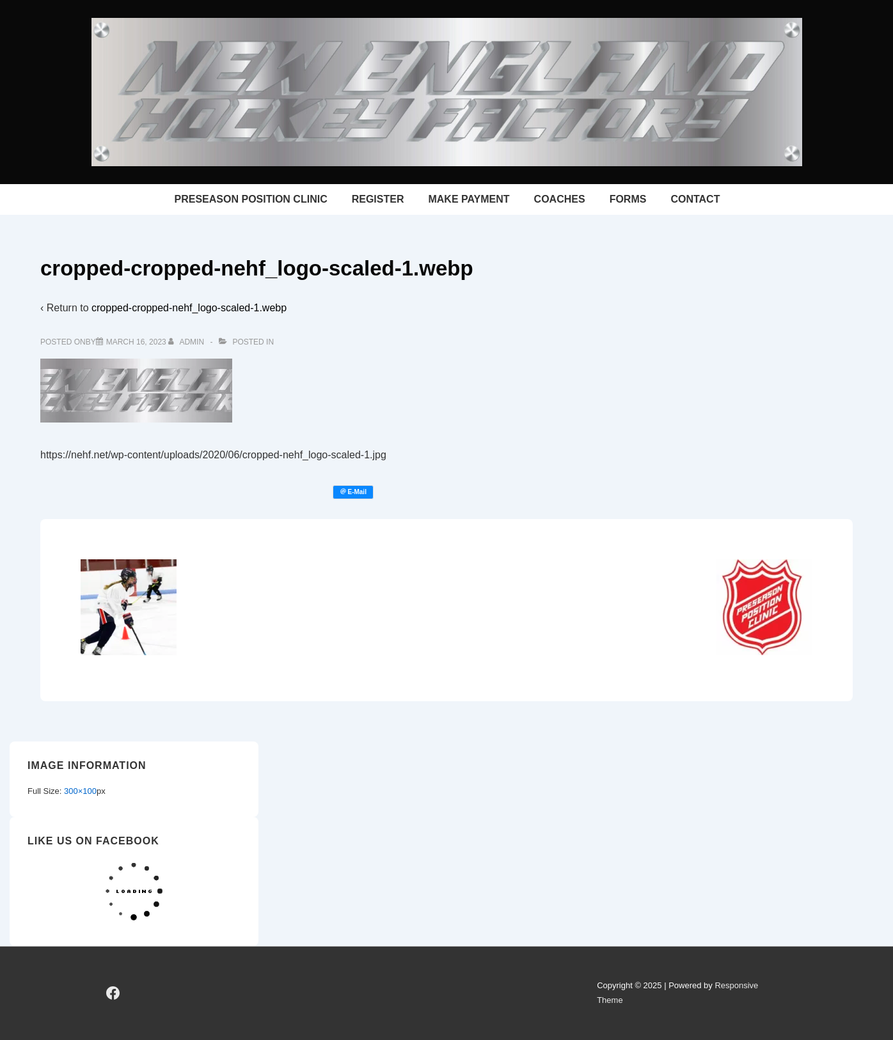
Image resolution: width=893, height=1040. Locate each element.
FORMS (628, 199)
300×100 (80, 791)
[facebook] (113, 993)
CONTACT (695, 199)
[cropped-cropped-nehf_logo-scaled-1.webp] (136, 342)
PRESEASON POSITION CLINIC (251, 199)
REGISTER (378, 199)
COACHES (559, 199)
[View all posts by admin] (187, 342)
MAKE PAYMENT (468, 199)
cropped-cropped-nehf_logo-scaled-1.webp (189, 307)
